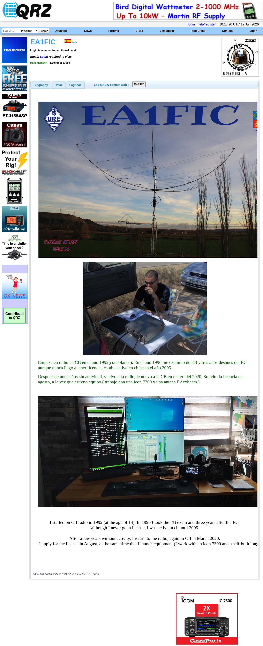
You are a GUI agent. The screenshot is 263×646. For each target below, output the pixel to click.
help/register (207, 24)
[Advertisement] (95, 603)
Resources (198, 30)
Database (61, 30)
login (191, 24)
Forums (113, 30)
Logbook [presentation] (75, 85)
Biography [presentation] (41, 85)
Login (253, 30)
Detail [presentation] (58, 85)
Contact (227, 30)
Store (139, 30)
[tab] (41, 85)
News (88, 30)
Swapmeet (167, 30)
